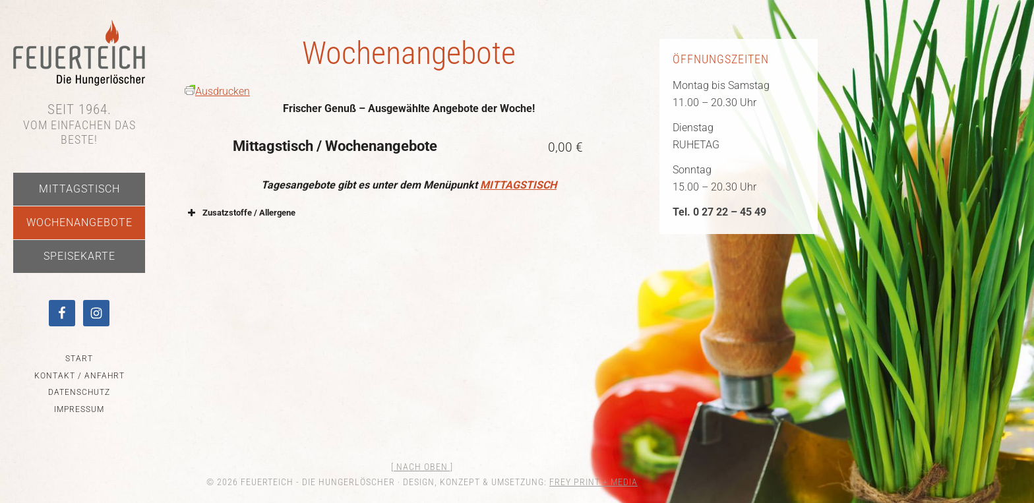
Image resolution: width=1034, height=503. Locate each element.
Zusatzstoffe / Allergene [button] (240, 213)
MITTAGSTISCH (518, 185)
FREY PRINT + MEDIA (593, 482)
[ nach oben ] (422, 466)
